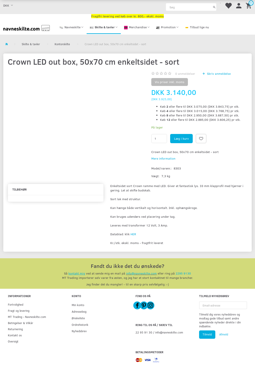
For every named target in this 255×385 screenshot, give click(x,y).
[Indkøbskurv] (249, 5)
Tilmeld (207, 334)
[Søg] (214, 7)
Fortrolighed (15, 304)
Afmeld (223, 334)
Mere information (163, 158)
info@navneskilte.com (141, 273)
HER (133, 234)
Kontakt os (15, 335)
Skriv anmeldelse (218, 73)
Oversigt (13, 341)
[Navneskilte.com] (26, 27)
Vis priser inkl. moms (169, 82)
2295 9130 (183, 273)
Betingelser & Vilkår (20, 323)
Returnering (15, 329)
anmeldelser (185, 73)
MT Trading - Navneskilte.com (27, 317)
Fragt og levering (18, 310)
